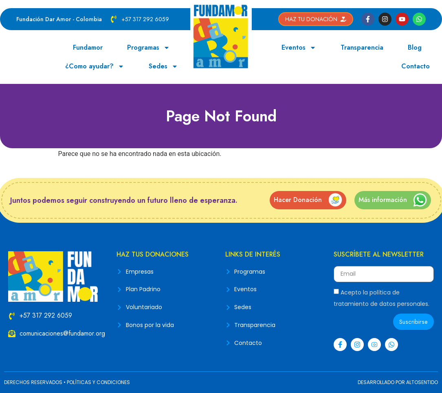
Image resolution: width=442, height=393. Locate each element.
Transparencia (362, 47)
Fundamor (88, 47)
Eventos (298, 47)
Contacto (415, 66)
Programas (148, 47)
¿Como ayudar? (94, 66)
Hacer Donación (298, 199)
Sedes (163, 66)
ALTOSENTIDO (422, 382)
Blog (415, 47)
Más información (382, 199)
